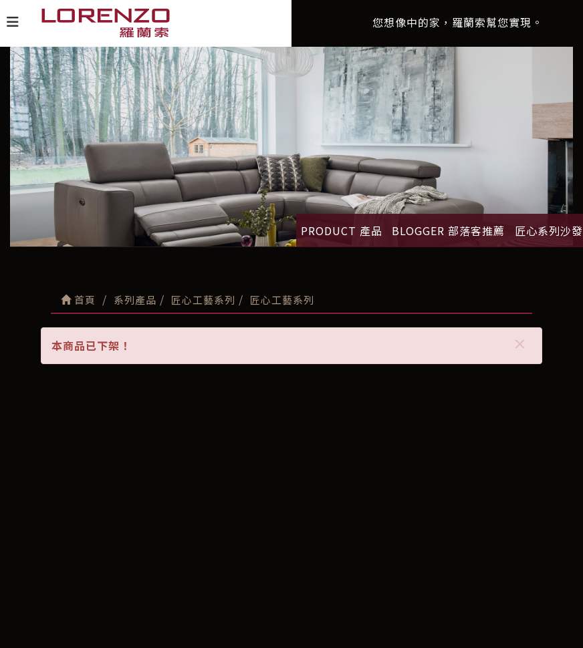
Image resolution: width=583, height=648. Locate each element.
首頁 (78, 300)
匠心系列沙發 (549, 230)
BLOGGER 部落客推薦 (448, 230)
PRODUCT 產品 (341, 230)
